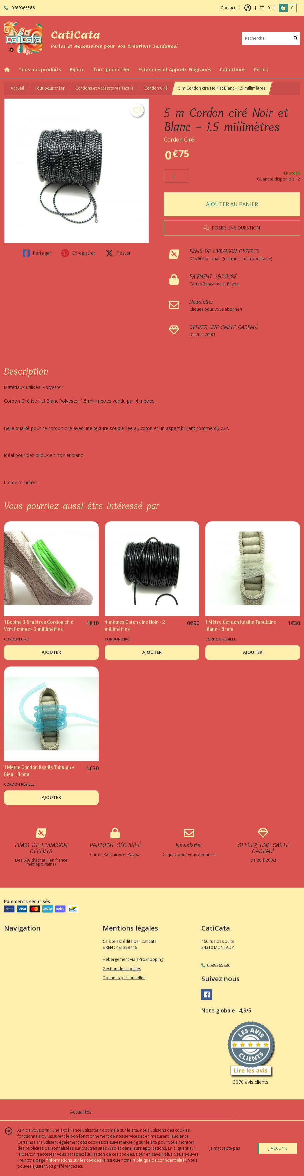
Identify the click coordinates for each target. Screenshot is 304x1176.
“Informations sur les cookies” (74, 1160)
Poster (118, 253)
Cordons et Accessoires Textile (104, 88)
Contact (228, 8)
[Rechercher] (295, 38)
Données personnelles (124, 977)
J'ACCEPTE (278, 1148)
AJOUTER (51, 652)
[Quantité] (176, 176)
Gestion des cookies (122, 969)
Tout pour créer (50, 88)
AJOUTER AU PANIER (232, 204)
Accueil (17, 88)
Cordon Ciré (156, 88)
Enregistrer (78, 253)
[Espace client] (247, 8)
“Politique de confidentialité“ (159, 1160)
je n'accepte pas (224, 1148)
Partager (37, 253)
